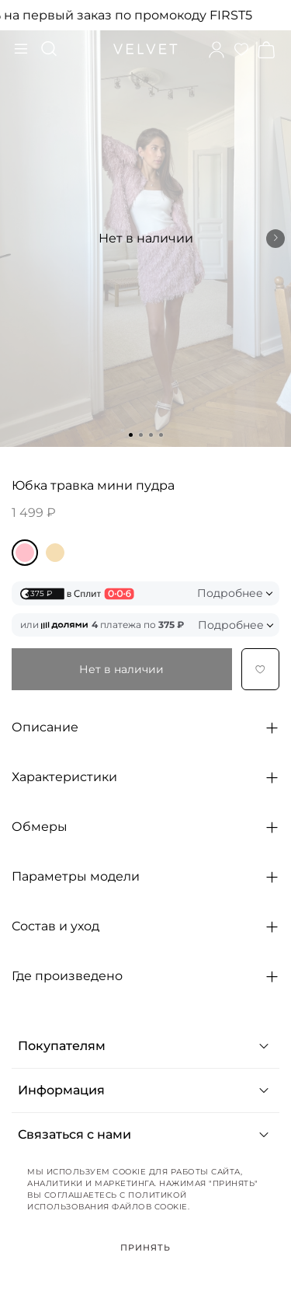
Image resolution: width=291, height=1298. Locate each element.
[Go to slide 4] (161, 435)
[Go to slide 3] (151, 435)
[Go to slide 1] (131, 435)
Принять (145, 1247)
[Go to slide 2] (141, 435)
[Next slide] (275, 238)
